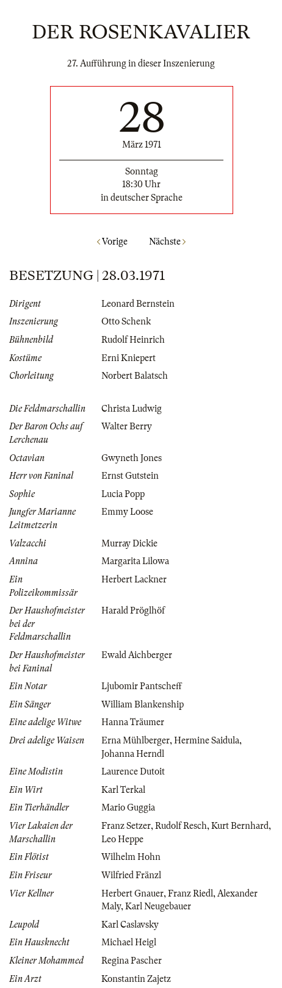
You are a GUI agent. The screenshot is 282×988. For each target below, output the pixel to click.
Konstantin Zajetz (136, 979)
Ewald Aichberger (136, 655)
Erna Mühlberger (135, 740)
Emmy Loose (127, 512)
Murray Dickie (129, 543)
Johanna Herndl (132, 754)
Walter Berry (126, 426)
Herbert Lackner (134, 579)
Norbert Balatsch (134, 376)
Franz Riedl (190, 893)
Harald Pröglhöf (133, 610)
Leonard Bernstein (138, 304)
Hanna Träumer (132, 722)
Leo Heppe (122, 839)
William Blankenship (142, 704)
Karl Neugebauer (158, 906)
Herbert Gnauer (132, 893)
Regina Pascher (131, 960)
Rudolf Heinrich (133, 340)
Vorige (112, 241)
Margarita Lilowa (135, 561)
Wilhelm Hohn (131, 857)
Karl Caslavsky (130, 924)
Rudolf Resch (181, 826)
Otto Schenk (126, 321)
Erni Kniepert (128, 358)
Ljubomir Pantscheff (141, 686)
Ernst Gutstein (130, 476)
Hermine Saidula (206, 740)
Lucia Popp (123, 494)
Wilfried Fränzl (131, 875)
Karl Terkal (123, 790)
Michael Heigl (128, 942)
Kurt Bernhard (240, 826)
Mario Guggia (128, 807)
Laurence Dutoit (133, 771)
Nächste (167, 241)
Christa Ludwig (131, 408)
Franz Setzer (126, 826)
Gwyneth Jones (131, 458)
